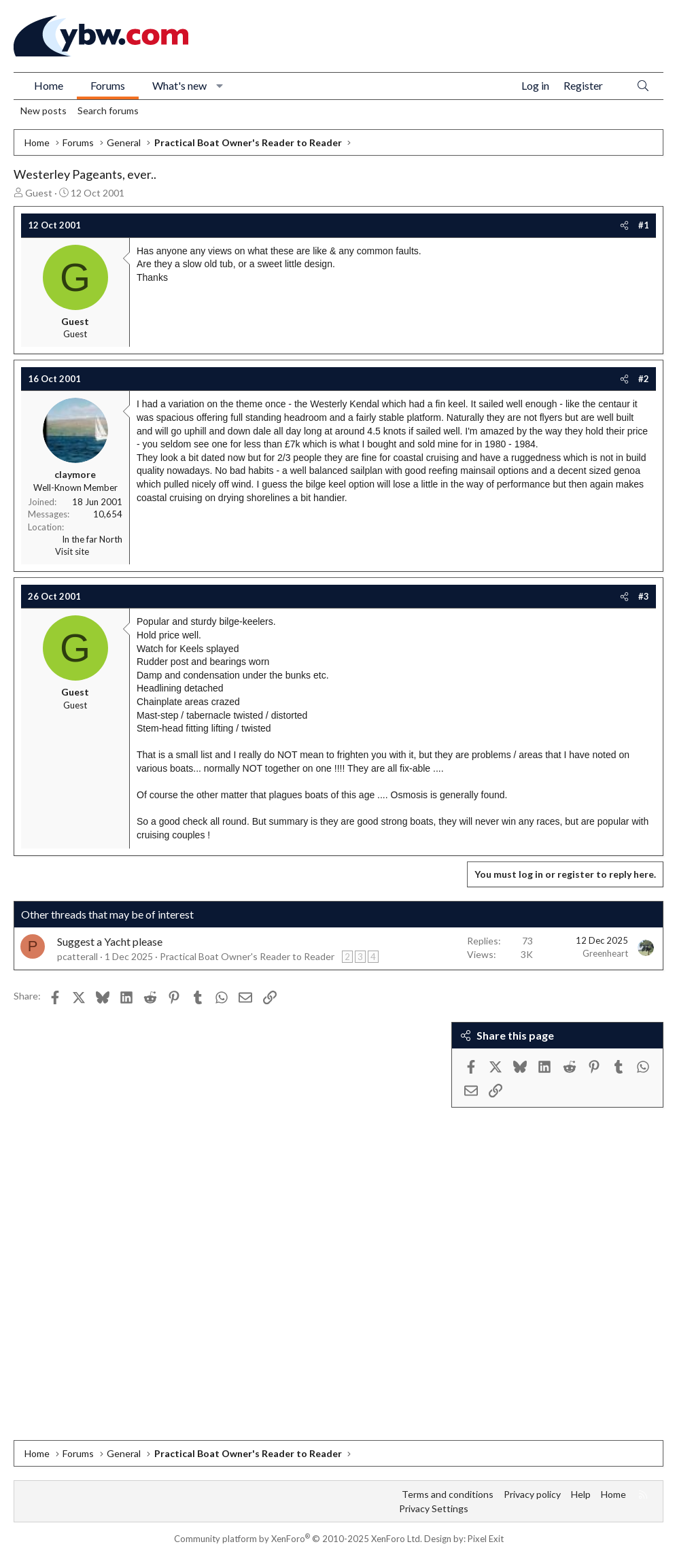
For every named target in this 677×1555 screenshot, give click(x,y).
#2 (643, 378)
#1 (643, 225)
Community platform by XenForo (298, 1538)
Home (48, 85)
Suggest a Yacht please (109, 941)
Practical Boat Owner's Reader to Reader (247, 956)
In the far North (92, 539)
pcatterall (77, 956)
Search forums (108, 110)
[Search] (643, 86)
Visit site (72, 551)
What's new (179, 85)
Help (581, 1494)
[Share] (624, 225)
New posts (43, 110)
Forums (107, 85)
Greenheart (605, 953)
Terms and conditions (447, 1494)
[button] (220, 86)
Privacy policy (532, 1494)
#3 (643, 596)
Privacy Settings (433, 1508)
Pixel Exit (486, 1538)
